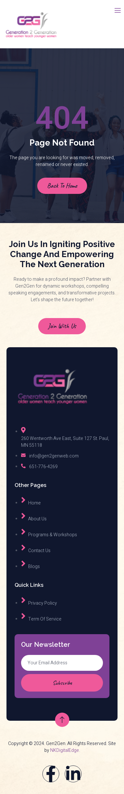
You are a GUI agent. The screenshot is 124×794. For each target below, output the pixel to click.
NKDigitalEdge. (65, 750)
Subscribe (62, 682)
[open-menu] (117, 10)
